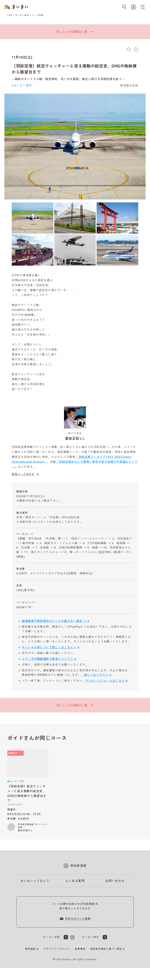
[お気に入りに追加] (128, 49)
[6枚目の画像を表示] (117, 250)
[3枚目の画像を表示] (117, 218)
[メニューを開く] (142, 7)
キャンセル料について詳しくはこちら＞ (49, 647)
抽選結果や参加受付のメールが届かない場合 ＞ (54, 621)
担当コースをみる (26, 474)
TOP (9, 15)
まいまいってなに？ (35, 881)
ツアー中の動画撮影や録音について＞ (47, 659)
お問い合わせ (115, 881)
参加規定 (30, 948)
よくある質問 (75, 881)
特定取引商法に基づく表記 (106, 948)
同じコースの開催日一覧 (75, 31)
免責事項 (80, 948)
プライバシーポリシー (56, 948)
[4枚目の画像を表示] (32, 250)
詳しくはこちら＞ (94, 675)
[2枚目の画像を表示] (75, 218)
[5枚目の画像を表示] (75, 250)
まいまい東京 (22, 15)
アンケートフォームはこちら (105, 680)
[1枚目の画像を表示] (32, 218)
